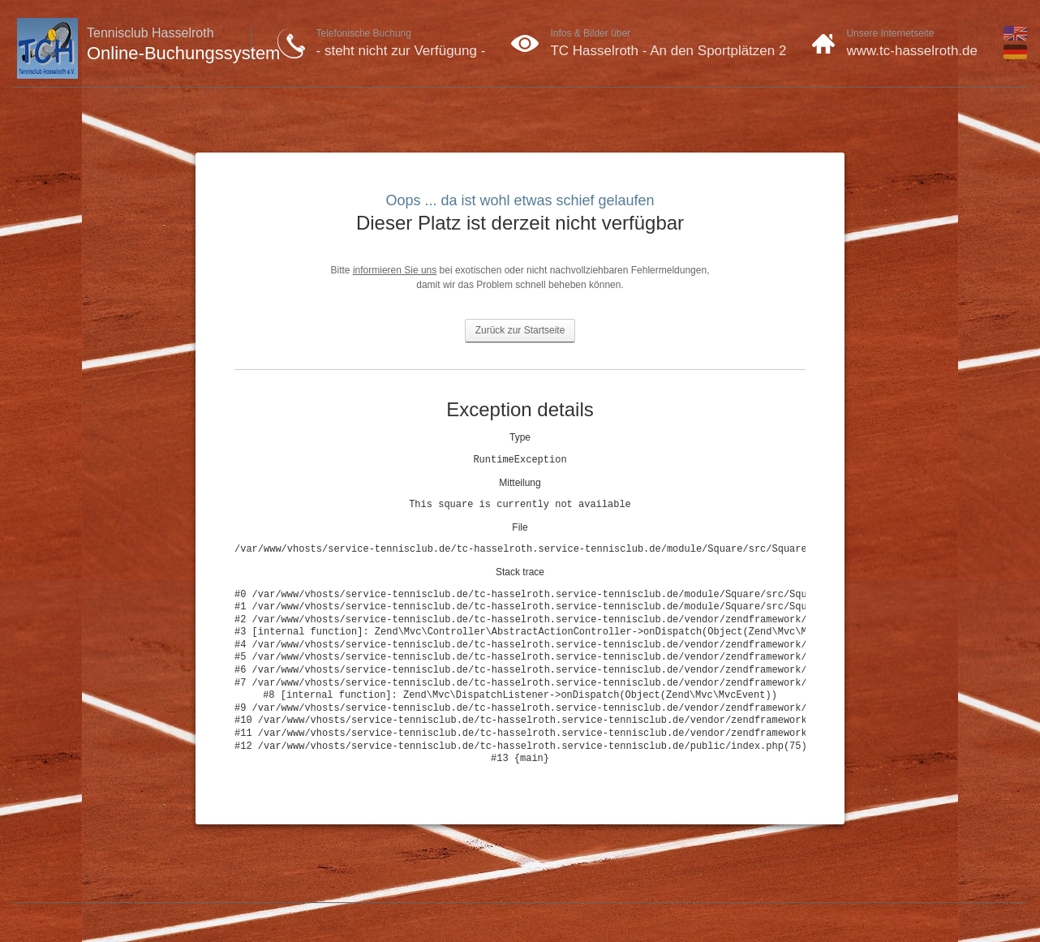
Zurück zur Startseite (520, 330)
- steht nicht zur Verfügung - (401, 50)
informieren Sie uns (394, 270)
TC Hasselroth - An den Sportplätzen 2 (668, 50)
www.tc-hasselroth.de (912, 50)
